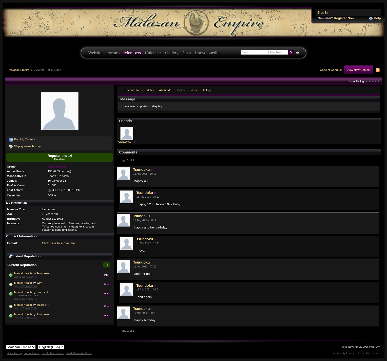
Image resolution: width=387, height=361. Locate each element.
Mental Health (23, 273)
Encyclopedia (207, 52)
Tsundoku (43, 273)
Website (95, 52)
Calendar (153, 52)
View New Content (358, 69)
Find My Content (22, 140)
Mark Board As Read (79, 353)
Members (132, 52)
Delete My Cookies (52, 353)
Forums (113, 52)
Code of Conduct (331, 69)
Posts (193, 90)
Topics (180, 90)
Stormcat (42, 292)
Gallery (172, 52)
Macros (41, 304)
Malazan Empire (19, 69)
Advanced (297, 52)
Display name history (25, 147)
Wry (39, 282)
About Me (165, 90)
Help (375, 18)
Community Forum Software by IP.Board (355, 353)
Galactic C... (125, 141)
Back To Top (14, 353)
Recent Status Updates (139, 90)
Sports (52, 175)
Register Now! (344, 18)
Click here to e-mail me (58, 243)
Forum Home (31, 353)
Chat (187, 52)
